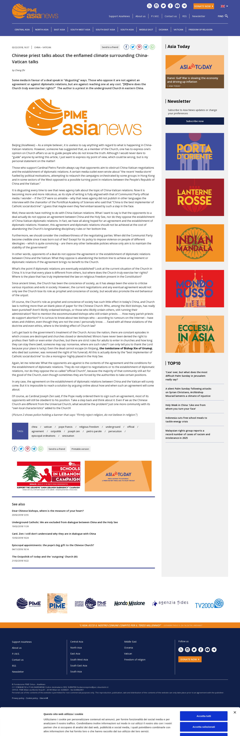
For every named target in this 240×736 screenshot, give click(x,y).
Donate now (203, 6)
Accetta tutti (204, 692)
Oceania (163, 29)
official (130, 426)
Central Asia (22, 29)
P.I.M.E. (155, 16)
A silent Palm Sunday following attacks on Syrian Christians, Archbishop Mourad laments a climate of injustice (188, 392)
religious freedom (89, 426)
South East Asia (105, 29)
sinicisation (68, 435)
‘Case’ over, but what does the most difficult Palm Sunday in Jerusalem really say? (186, 376)
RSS (184, 16)
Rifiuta (204, 714)
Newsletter (198, 16)
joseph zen (74, 431)
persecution (115, 431)
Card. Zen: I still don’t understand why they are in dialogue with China (54, 533)
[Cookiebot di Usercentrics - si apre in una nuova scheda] (21, 729)
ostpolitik (56, 431)
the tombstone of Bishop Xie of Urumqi (125, 348)
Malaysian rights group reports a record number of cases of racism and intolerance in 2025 (188, 434)
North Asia (42, 29)
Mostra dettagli (175, 729)
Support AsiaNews (119, 16)
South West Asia (80, 29)
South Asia (127, 29)
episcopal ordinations (43, 435)
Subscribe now (195, 121)
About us (140, 16)
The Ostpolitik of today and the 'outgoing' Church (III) (44, 556)
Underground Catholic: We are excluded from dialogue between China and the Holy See (65, 522)
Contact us (171, 16)
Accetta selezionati (203, 703)
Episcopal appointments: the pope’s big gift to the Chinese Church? (53, 545)
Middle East (146, 29)
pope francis (65, 426)
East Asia (59, 29)
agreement (38, 431)
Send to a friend (110, 47)
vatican (48, 426)
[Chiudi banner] (235, 689)
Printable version (80, 448)
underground (113, 426)
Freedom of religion (200, 29)
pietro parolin (94, 431)
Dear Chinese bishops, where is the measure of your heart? (48, 510)
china (34, 426)
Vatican (178, 29)
